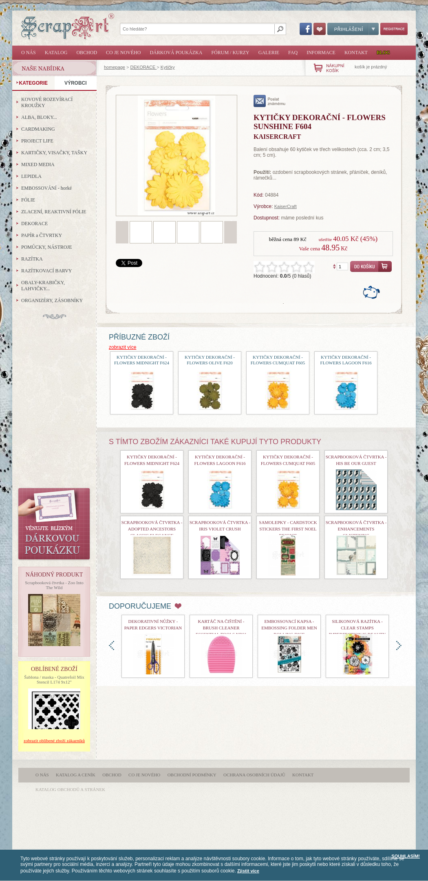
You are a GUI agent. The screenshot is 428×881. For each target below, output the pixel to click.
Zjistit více (248, 870)
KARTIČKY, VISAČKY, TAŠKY (54, 153)
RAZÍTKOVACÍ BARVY (46, 271)
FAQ (293, 52)
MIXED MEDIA (38, 164)
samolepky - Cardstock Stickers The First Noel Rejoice (288, 529)
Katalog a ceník (75, 774)
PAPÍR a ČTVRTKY (41, 235)
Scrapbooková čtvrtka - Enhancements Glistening (356, 529)
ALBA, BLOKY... (39, 117)
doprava (399, 645)
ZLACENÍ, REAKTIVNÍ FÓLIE (53, 212)
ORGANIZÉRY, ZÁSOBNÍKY (52, 300)
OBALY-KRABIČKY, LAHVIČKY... (43, 285)
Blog (383, 52)
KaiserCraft (285, 206)
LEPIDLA (31, 176)
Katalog (56, 52)
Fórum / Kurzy (230, 52)
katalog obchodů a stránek (70, 789)
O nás (28, 52)
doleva (111, 645)
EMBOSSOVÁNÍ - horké (46, 188)
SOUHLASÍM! (405, 856)
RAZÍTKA (32, 259)
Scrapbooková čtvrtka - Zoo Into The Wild (54, 585)
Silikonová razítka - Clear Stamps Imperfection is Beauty (357, 628)
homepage (114, 67)
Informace (321, 52)
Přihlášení (353, 29)
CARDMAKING (38, 129)
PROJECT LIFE (37, 141)
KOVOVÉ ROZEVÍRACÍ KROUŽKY (47, 102)
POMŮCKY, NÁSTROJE (46, 247)
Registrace (394, 29)
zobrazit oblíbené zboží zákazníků (54, 740)
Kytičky (168, 67)
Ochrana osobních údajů (254, 774)
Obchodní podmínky (192, 774)
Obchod (86, 52)
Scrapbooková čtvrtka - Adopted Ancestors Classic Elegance (152, 529)
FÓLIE (28, 200)
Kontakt (356, 52)
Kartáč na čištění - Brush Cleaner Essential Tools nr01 (221, 628)
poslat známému (270, 101)
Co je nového (123, 52)
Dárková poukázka (176, 52)
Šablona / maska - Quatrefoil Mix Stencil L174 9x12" (54, 679)
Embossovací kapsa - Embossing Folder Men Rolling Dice (289, 628)
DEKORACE (143, 67)
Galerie (268, 52)
